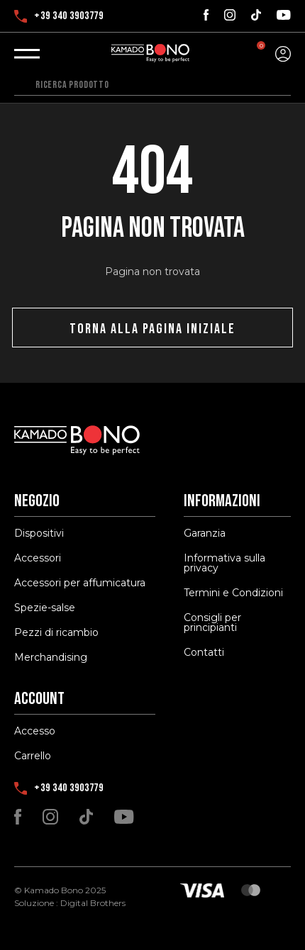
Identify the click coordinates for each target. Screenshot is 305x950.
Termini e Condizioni (233, 593)
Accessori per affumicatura (79, 583)
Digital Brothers (93, 903)
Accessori (37, 558)
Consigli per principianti (212, 622)
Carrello (32, 756)
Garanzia (205, 533)
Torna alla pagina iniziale (152, 328)
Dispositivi (39, 533)
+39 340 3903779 (59, 16)
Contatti (204, 652)
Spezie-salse (44, 608)
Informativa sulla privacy (224, 563)
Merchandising (50, 657)
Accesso (34, 731)
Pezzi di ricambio (56, 632)
